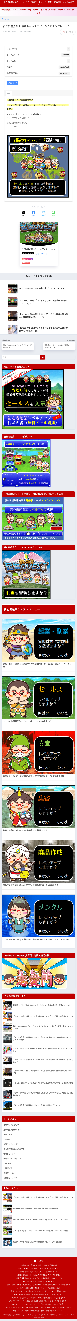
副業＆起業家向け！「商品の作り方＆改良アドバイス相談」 (38, 1277)
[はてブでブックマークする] (43, 214)
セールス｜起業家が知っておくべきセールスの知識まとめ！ (38, 1289)
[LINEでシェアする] (53, 214)
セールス (7, 1140)
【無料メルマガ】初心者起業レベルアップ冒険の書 (38, 1267)
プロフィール (9, 1174)
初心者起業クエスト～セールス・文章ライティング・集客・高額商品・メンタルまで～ (38, 3)
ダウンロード (12, 84)
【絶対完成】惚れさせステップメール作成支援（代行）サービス (38, 1280)
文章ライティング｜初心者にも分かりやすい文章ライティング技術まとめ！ (38, 1293)
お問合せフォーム (10, 1179)
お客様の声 (8, 1169)
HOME (38, 1262)
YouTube (7, 1165)
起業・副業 (8, 1135)
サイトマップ (18, 1312)
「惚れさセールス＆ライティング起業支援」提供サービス (38, 1270)
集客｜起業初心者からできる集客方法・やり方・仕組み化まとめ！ (38, 1296)
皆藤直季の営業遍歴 (32, 1312)
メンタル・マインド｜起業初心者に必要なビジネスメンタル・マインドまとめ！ (38, 1302)
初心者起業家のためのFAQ (14, 1150)
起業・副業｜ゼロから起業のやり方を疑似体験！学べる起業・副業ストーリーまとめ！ (38, 1286)
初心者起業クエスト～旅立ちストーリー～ (38, 1283)
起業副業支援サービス (12, 1131)
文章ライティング (10, 1145)
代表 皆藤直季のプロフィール (52, 1312)
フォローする (41, 254)
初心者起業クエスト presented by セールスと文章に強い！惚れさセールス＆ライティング (38, 12)
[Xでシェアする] (24, 214)
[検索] (42, 357)
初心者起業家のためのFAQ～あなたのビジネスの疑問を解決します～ (31, 1309)
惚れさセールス (9, 1155)
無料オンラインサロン (12, 1160)
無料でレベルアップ (11, 1126)
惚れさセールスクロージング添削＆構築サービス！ (38, 1273)
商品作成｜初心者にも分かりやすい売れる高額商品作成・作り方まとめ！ (38, 1299)
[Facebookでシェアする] (34, 214)
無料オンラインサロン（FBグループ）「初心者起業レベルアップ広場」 (38, 1306)
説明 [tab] (8, 94)
